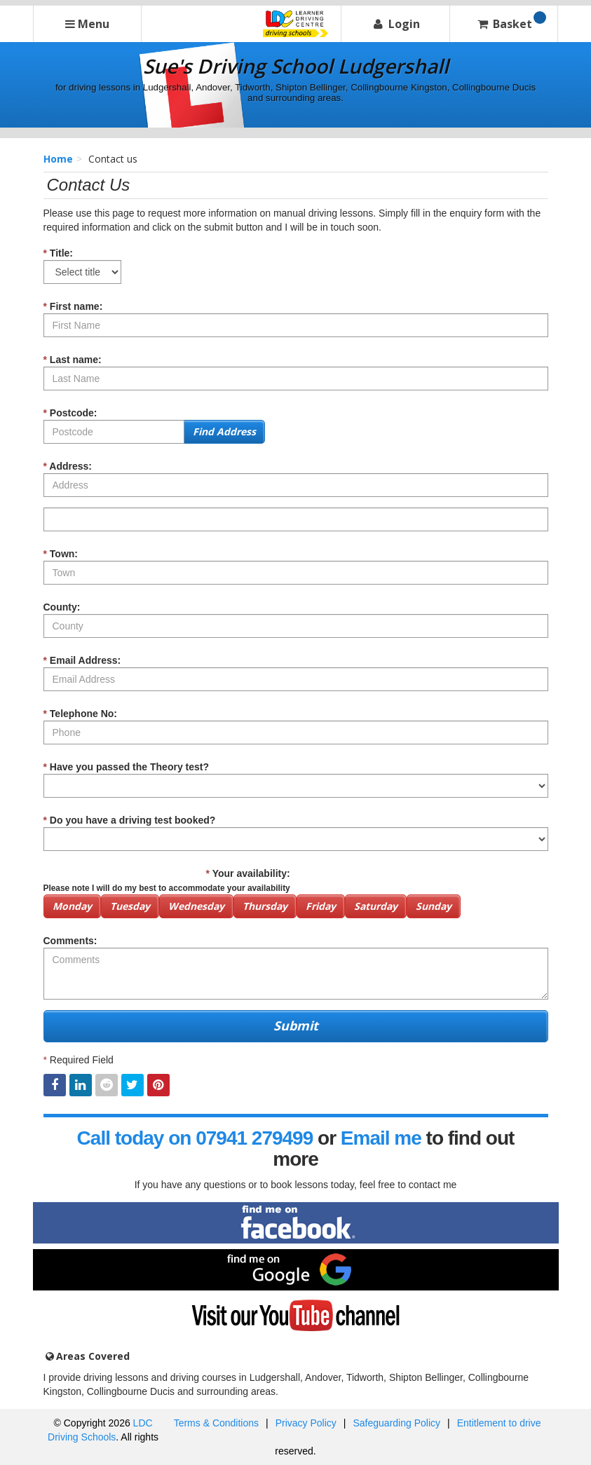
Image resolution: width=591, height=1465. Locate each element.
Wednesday (196, 906)
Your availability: (166, 880)
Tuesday (130, 906)
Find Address (224, 431)
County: (62, 607)
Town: (61, 553)
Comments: (70, 940)
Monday (72, 906)
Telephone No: (80, 713)
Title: (58, 253)
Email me (381, 1138)
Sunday (433, 906)
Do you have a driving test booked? (129, 820)
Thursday (265, 906)
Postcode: (70, 412)
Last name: (72, 359)
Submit (295, 1025)
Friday (321, 906)
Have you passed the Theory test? (126, 766)
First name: (73, 306)
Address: (68, 466)
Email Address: (82, 660)
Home (58, 158)
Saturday (376, 906)
